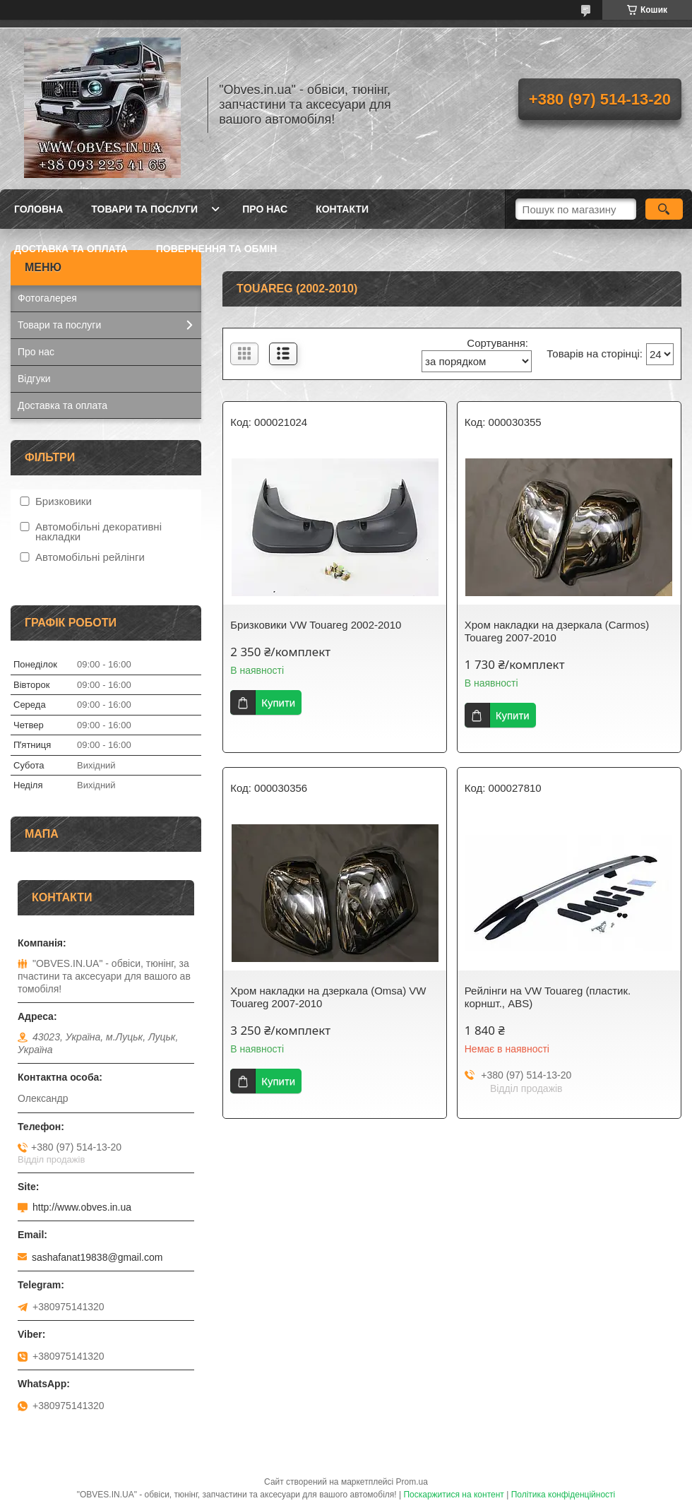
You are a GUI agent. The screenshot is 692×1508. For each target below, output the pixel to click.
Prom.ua (412, 1482)
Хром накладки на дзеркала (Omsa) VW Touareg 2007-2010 (328, 997)
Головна (38, 209)
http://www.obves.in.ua (81, 1207)
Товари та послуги (144, 209)
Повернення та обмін (217, 248)
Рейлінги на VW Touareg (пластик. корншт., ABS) (548, 997)
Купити (278, 702)
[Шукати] (664, 209)
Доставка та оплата (71, 248)
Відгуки (34, 378)
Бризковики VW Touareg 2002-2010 (315, 625)
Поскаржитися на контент (453, 1495)
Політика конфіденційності (563, 1495)
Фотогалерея (47, 298)
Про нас (264, 209)
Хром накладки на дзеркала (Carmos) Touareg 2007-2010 (557, 631)
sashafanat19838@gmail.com (97, 1257)
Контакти (342, 209)
